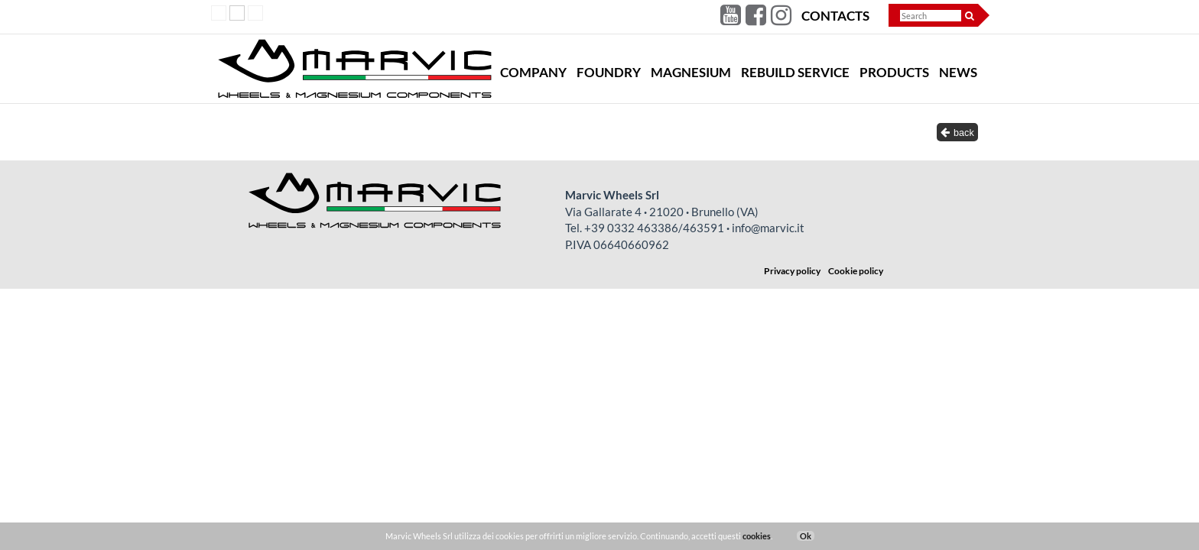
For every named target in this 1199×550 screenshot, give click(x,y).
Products (894, 72)
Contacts (835, 16)
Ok (805, 536)
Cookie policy (855, 271)
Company (533, 72)
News (958, 72)
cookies (756, 536)
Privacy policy (792, 271)
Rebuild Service (795, 72)
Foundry (609, 72)
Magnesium (691, 72)
